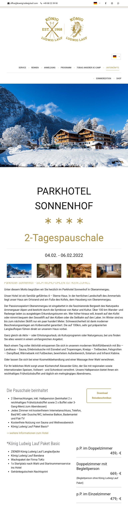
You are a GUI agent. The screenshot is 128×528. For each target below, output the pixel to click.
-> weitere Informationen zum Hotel (27, 433)
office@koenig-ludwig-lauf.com (23, 3)
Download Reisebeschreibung (102, 395)
